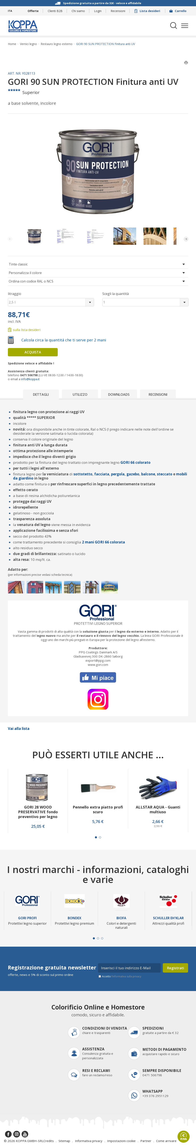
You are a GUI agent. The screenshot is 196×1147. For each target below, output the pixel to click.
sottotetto (83, 474)
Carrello (178, 11)
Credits (48, 1141)
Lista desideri (147, 11)
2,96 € (158, 826)
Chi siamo (78, 11)
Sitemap (64, 1141)
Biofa (121, 918)
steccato (164, 474)
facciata (101, 474)
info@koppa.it (30, 379)
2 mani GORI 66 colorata (103, 542)
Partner (145, 1141)
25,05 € (38, 826)
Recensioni (118, 11)
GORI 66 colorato (135, 462)
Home (12, 44)
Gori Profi (27, 918)
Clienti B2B (55, 11)
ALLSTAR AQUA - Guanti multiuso (158, 809)
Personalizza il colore (25, 272)
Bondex (74, 918)
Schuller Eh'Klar (168, 918)
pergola (118, 474)
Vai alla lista (18, 728)
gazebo (132, 474)
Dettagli (41, 394)
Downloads (119, 394)
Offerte (33, 11)
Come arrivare (166, 1141)
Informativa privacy (88, 1141)
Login (98, 11)
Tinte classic (18, 264)
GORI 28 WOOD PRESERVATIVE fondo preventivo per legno (38, 812)
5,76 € (98, 821)
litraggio (14, 293)
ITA (10, 11)
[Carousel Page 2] (100, 837)
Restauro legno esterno (56, 44)
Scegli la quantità (115, 293)
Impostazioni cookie (121, 1141)
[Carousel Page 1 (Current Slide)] (96, 837)
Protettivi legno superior (98, 623)
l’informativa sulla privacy (126, 976)
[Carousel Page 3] (102, 938)
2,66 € (158, 821)
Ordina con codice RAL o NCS (31, 281)
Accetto (121, 976)
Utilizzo (80, 394)
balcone (147, 474)
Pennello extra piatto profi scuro (98, 809)
